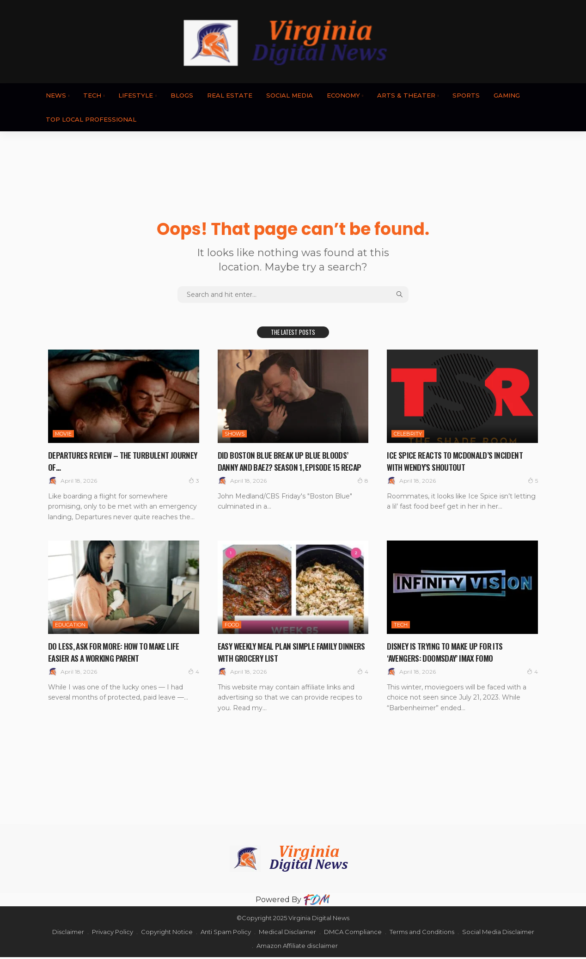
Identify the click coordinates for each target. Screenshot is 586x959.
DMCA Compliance (353, 933)
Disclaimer (68, 933)
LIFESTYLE (135, 95)
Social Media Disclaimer (498, 933)
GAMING (507, 95)
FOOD (232, 626)
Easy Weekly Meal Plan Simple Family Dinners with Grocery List (284, 653)
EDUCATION (70, 626)
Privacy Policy (112, 933)
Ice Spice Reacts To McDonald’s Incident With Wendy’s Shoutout (461, 460)
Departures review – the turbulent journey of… (114, 460)
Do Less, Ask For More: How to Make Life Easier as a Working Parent (121, 653)
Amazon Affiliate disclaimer (297, 947)
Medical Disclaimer (287, 933)
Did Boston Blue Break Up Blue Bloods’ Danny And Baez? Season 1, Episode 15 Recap (289, 467)
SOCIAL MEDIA (289, 95)
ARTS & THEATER (406, 95)
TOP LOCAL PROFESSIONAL (91, 119)
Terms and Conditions (422, 933)
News (56, 95)
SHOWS (234, 433)
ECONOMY (343, 95)
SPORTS (466, 95)
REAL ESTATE (229, 95)
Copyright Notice (167, 933)
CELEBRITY (408, 433)
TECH (92, 95)
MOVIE (63, 433)
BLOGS (182, 95)
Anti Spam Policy (226, 933)
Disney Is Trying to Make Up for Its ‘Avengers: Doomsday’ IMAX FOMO (450, 653)
